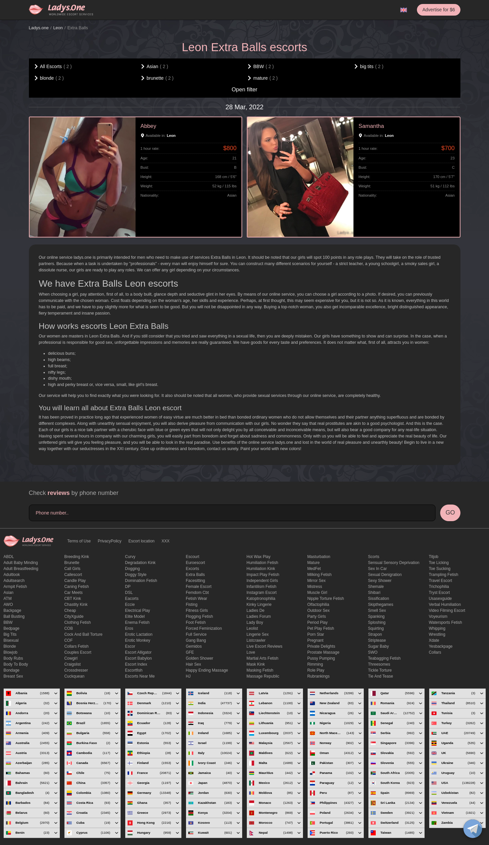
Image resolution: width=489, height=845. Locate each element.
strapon (375, 634)
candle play (75, 580)
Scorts (373, 556)
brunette (71, 562)
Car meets (73, 592)
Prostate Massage (323, 652)
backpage (12, 610)
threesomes (379, 664)
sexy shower (380, 580)
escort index (136, 664)
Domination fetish (141, 580)
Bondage (12, 670)
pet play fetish (320, 628)
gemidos (194, 646)
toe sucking (439, 568)
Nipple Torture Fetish (325, 598)
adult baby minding (21, 562)
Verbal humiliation (445, 604)
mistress (314, 586)
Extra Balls (195, 574)
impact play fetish (262, 574)
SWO (373, 652)
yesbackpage (441, 646)
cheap (70, 610)
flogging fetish (199, 616)
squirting (376, 628)
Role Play (315, 670)
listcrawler (255, 640)
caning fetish (76, 586)
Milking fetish (319, 574)
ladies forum (258, 616)
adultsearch (14, 580)
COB (68, 628)
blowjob (11, 652)
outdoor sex (318, 610)
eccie (130, 604)
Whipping (437, 628)
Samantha (371, 126)
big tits (10, 634)
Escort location (142, 541)
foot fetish (196, 622)
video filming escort (447, 610)
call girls (72, 568)
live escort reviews (264, 646)
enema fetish (137, 622)
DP (128, 586)
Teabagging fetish (384, 658)
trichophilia (439, 586)
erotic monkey (137, 640)
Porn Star (315, 634)
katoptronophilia (260, 598)
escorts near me (139, 676)
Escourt (192, 556)
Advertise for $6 (438, 9)
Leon (58, 27)
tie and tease (380, 676)
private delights (321, 646)
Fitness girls (197, 610)
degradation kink (140, 562)
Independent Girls (262, 580)
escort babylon (138, 658)
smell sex (377, 610)
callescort (73, 574)
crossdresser (76, 670)
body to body (16, 664)
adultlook (12, 574)
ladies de (255, 610)
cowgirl (70, 658)
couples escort (77, 652)
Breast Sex (13, 676)
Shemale (376, 586)
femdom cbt (197, 592)
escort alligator (138, 652)
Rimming (315, 664)
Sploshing (377, 622)
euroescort (195, 562)
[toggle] (472, 828)
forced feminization (204, 628)
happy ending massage (207, 670)
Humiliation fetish (262, 562)
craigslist (72, 664)
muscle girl (317, 592)
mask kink (255, 664)
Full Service (196, 634)
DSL (129, 592)
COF (68, 640)
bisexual (11, 640)
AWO (8, 604)
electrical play (137, 610)
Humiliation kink (260, 568)
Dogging (132, 568)
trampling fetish (443, 574)
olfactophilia (318, 604)
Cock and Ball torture (83, 634)
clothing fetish (77, 622)
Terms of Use (79, 541)
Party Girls (316, 616)
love (250, 652)
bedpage (12, 628)
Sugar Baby (378, 646)
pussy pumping (321, 658)
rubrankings (318, 676)
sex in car (377, 568)
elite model (135, 616)
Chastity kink (75, 604)
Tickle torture (380, 670)
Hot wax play (258, 556)
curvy (130, 556)
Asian (9, 592)
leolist (252, 628)
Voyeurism (438, 616)
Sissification (378, 598)
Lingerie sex (257, 634)
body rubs (13, 658)
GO (450, 512)
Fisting (191, 604)
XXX (165, 541)
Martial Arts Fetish (262, 658)
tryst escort (439, 592)
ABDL (9, 556)
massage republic (262, 676)
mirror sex (316, 580)
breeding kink (76, 556)
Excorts (192, 568)
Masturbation (318, 556)
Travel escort (440, 580)
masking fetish (259, 670)
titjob (434, 556)
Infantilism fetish (261, 586)
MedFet (314, 568)
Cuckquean (74, 676)
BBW (8, 622)
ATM (8, 598)
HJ (188, 676)
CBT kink (72, 598)
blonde (10, 646)
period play (317, 622)
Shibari (374, 592)
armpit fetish (15, 586)
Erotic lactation (138, 634)
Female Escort (198, 586)
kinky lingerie (258, 604)
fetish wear (196, 598)
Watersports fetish (445, 622)
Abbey (148, 126)
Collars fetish (76, 646)
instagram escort (261, 592)
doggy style (136, 574)
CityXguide (73, 616)
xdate (434, 640)
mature (313, 562)
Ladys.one (39, 27)
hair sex (193, 664)
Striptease (377, 640)
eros (129, 628)
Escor (130, 646)
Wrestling (437, 634)
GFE (190, 652)
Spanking (376, 616)
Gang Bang (196, 640)
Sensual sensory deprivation (394, 562)
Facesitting (195, 580)
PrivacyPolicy (109, 541)
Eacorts (132, 598)
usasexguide (440, 598)
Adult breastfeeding (21, 568)
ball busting (14, 616)
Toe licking (439, 562)
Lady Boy (254, 622)
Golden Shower (199, 658)
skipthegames (380, 604)
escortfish (134, 670)
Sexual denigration (385, 574)
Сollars (435, 652)
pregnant (315, 640)
